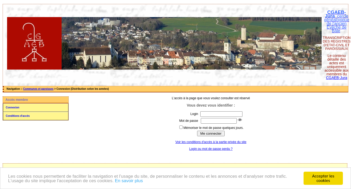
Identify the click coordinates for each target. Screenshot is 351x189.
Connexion (12, 107)
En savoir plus (129, 180)
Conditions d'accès (18, 115)
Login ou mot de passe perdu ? (211, 149)
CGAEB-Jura (336, 78)
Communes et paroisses (38, 88)
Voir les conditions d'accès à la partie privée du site (210, 142)
